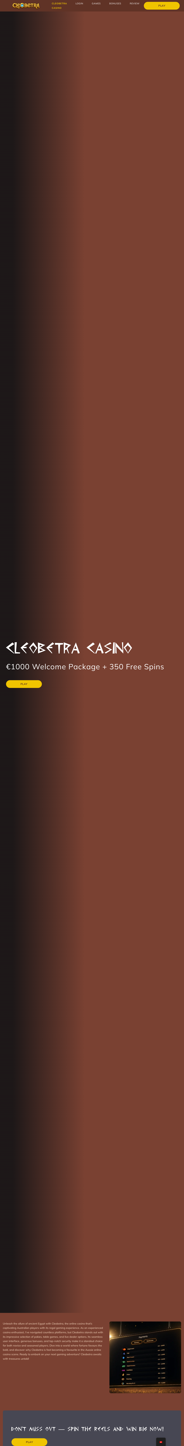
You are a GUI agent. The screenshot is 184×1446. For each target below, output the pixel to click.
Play (161, 5)
